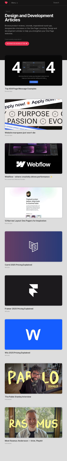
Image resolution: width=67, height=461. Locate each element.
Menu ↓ (14, 3)
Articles (7, 267)
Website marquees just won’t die (20, 132)
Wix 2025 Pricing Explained (17, 352)
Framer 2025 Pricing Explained (19, 308)
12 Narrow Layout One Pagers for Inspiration (25, 221)
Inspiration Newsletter (17, 43)
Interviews (8, 399)
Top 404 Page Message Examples (20, 88)
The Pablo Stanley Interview (18, 397)
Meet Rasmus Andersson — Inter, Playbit (23, 441)
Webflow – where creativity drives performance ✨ (28, 176)
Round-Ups (8, 91)
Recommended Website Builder (15, 179)
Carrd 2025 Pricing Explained (18, 265)
